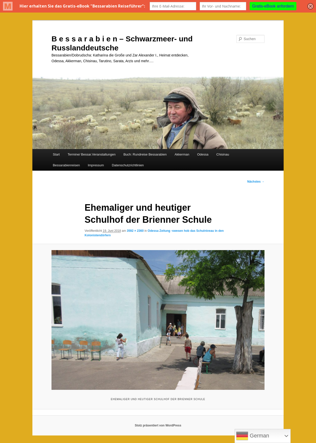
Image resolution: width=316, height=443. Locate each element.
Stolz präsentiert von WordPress (158, 425)
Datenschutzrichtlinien (128, 165)
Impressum (96, 165)
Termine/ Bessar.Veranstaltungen (92, 154)
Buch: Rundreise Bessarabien (145, 154)
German (252, 436)
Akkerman (182, 154)
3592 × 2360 (135, 231)
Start (56, 154)
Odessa (202, 154)
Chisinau (222, 154)
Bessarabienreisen (66, 165)
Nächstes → (256, 181)
